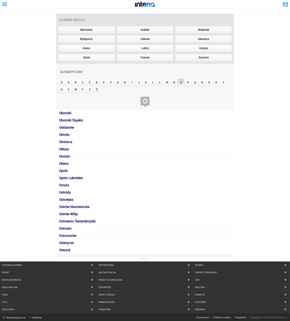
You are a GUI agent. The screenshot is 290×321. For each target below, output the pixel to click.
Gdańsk (145, 39)
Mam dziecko (107, 302)
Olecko (64, 134)
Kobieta (200, 294)
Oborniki (65, 113)
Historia (200, 302)
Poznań (145, 57)
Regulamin (240, 317)
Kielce (86, 48)
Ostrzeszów (67, 235)
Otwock (64, 250)
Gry (197, 279)
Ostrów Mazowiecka (74, 207)
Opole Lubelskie (71, 178)
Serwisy (4, 4)
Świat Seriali (107, 294)
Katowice (203, 39)
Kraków (145, 29)
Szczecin (203, 57)
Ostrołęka (66, 199)
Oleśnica (65, 142)
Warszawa (86, 29)
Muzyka (200, 287)
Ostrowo (65, 228)
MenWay (200, 309)
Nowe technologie (110, 279)
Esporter (105, 287)
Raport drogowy (206, 272)
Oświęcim (66, 243)
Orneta (64, 185)
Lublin (145, 48)
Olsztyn (203, 48)
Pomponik (105, 309)
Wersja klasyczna (15, 317)
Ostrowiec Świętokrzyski (77, 221)
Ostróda (65, 192)
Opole (86, 57)
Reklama (37, 317)
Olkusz (64, 149)
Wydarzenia (106, 265)
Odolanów (66, 127)
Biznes (199, 265)
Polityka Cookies (222, 317)
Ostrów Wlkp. (69, 214)
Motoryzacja (107, 272)
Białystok (203, 29)
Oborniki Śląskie (71, 120)
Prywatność (202, 317)
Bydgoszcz (86, 39)
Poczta (285, 4)
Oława (63, 163)
